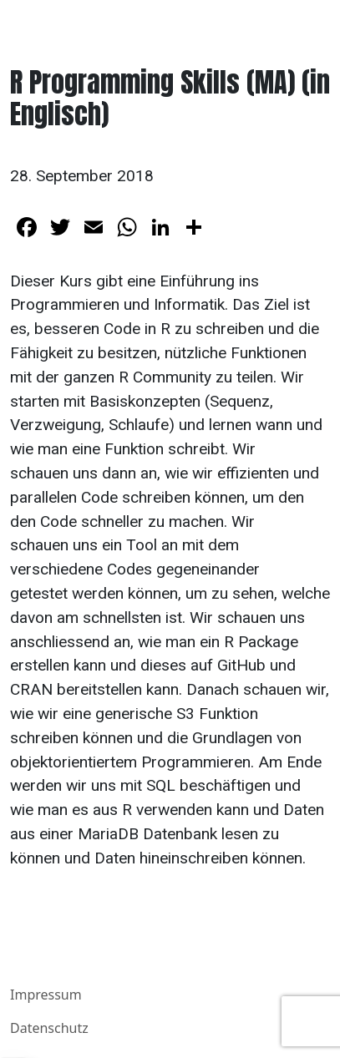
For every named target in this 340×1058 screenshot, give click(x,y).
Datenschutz (49, 1028)
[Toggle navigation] (306, 23)
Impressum (46, 994)
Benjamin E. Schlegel (91, 23)
